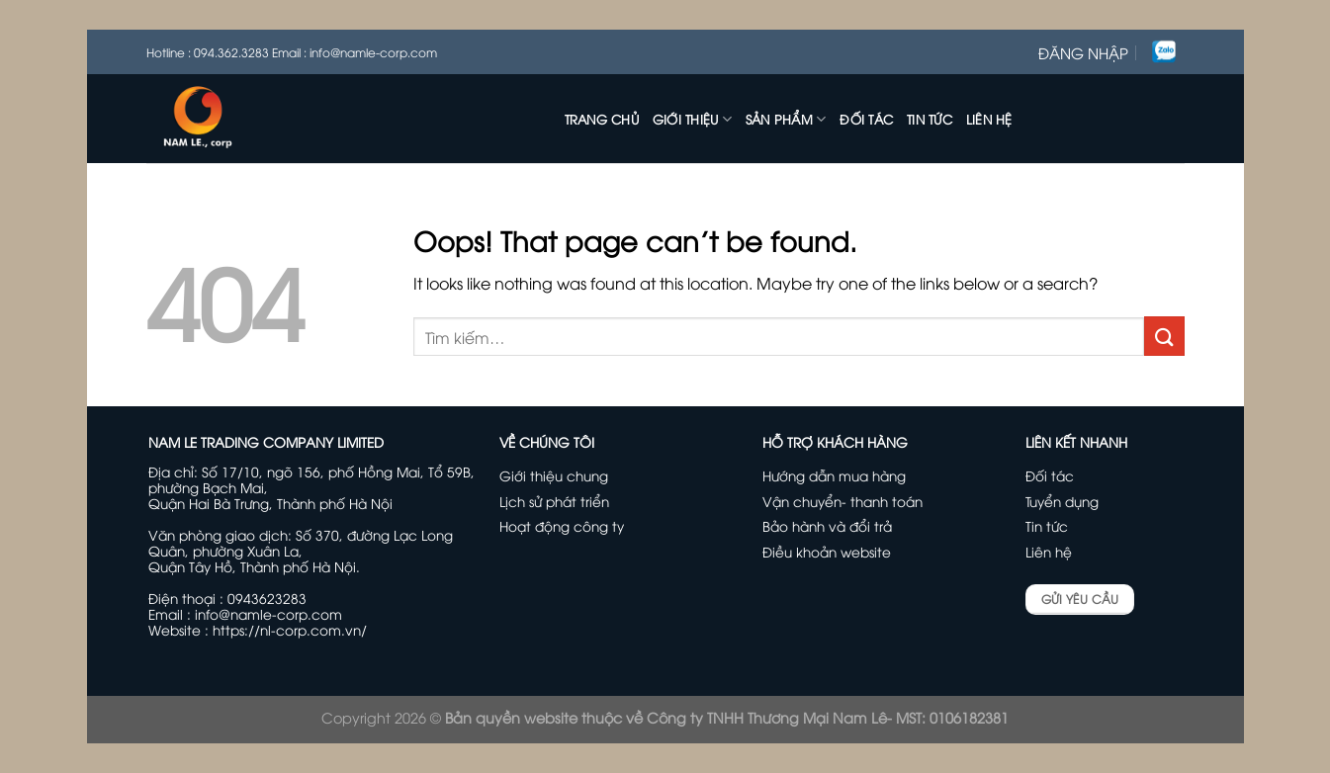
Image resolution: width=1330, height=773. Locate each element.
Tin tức (929, 119)
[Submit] (1164, 335)
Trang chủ (602, 119)
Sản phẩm (786, 119)
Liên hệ (989, 119)
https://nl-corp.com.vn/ (290, 629)
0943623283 (267, 597)
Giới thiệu (692, 119)
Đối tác (866, 119)
